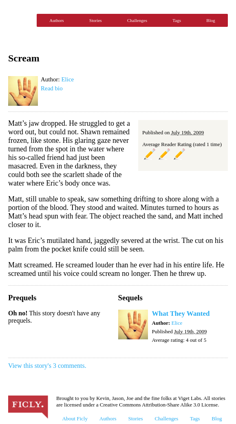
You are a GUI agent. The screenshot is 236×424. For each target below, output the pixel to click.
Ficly (20, 20)
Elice (67, 79)
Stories (95, 20)
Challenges (137, 20)
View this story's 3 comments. (47, 365)
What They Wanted (181, 313)
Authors (56, 20)
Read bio (52, 88)
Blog (210, 20)
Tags (176, 20)
